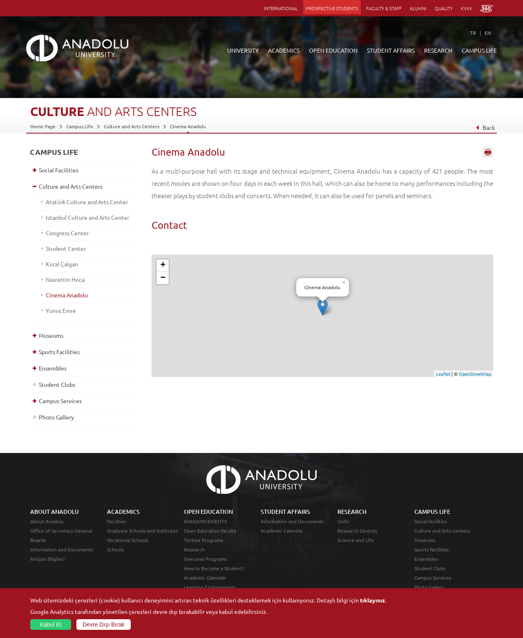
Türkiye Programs (203, 540)
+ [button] (162, 265)
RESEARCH (438, 50)
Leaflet (443, 373)
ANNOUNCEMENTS (205, 521)
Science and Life (355, 540)
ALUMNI (418, 8)
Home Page (43, 126)
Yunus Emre (61, 310)
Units (343, 521)
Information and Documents (61, 549)
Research (194, 549)
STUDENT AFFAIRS (391, 50)
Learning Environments (210, 587)
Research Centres (357, 530)
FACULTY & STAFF (384, 8)
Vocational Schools (127, 540)
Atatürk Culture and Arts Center (87, 201)
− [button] (162, 278)
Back (485, 127)
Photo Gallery (56, 417)
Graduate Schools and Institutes (142, 530)
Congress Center (67, 232)
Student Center (66, 248)
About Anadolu (47, 521)
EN (488, 32)
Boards (38, 540)
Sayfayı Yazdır (488, 152)
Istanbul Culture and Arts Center (87, 217)
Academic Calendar (205, 577)
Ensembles (53, 368)
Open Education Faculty (210, 530)
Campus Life (79, 126)
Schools (115, 549)
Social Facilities (58, 170)
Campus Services (60, 400)
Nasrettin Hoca (65, 279)
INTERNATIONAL (281, 8)
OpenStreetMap (475, 373)
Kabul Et (51, 624)
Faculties (116, 521)
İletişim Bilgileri (47, 558)
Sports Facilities (59, 351)
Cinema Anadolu (188, 126)
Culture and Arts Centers (131, 126)
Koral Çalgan (62, 264)
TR (473, 32)
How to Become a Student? (214, 568)
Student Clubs (57, 384)
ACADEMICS (283, 50)
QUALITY (444, 8)
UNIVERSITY (243, 50)
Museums (51, 335)
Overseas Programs (205, 558)
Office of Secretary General (61, 530)
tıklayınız (372, 600)
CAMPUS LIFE (479, 50)
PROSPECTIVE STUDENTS (332, 8)
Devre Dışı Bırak (104, 624)
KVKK (466, 8)
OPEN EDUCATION (333, 50)
